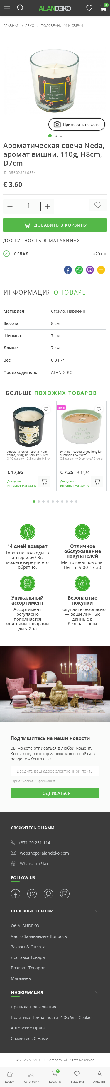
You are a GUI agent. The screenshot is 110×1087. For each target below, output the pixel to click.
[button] (7, 8)
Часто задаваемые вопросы (39, 936)
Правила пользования (33, 1007)
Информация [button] (27, 992)
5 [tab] (53, 501)
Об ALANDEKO (25, 926)
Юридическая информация (33, 780)
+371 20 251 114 (30, 842)
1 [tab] (34, 501)
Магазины (21, 978)
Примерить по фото (76, 124)
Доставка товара (28, 957)
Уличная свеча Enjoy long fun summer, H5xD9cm (81, 453)
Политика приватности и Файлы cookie (51, 1017)
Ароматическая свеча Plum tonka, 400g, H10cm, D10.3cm (27, 453)
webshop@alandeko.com (40, 853)
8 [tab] (67, 501)
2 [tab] (39, 501)
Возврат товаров (28, 968)
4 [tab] (48, 501)
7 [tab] (62, 501)
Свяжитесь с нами (29, 1038)
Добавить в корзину (55, 225)
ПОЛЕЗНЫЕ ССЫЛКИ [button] (32, 911)
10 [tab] (76, 501)
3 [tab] (43, 501)
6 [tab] (57, 501)
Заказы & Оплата (28, 947)
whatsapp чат (29, 863)
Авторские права (28, 1028)
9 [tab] (71, 501)
